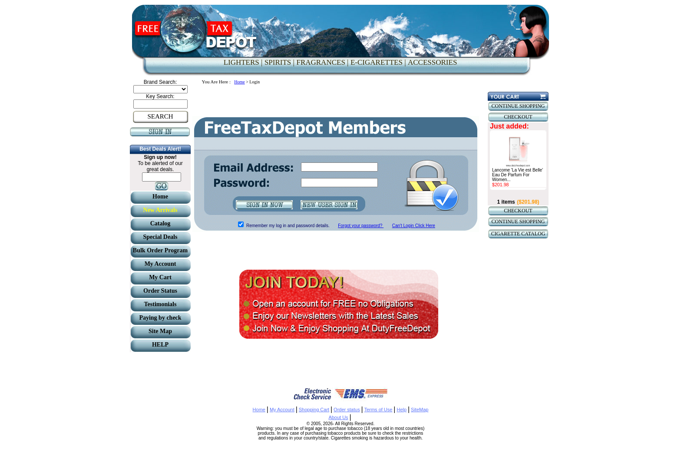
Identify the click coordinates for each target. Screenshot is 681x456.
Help (402, 409)
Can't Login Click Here (413, 225)
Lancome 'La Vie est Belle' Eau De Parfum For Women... (517, 175)
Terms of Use (378, 409)
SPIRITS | (279, 62)
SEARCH (160, 116)
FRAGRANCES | (322, 62)
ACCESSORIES (432, 62)
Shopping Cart (314, 409)
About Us (338, 417)
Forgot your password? (360, 225)
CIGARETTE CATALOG (518, 234)
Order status (347, 409)
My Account (282, 409)
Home (239, 81)
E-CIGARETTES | (378, 62)
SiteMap (419, 409)
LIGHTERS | (243, 62)
